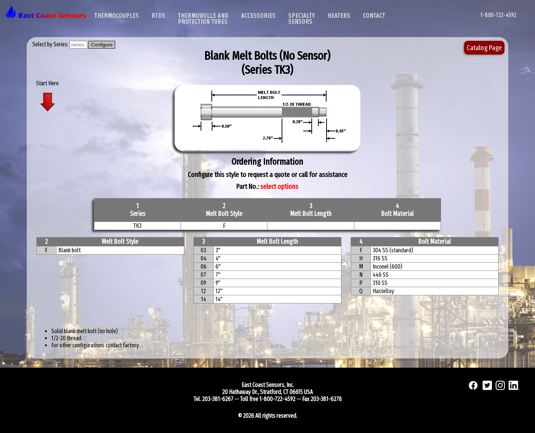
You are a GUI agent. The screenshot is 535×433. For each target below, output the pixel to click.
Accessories (258, 15)
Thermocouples (116, 15)
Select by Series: (50, 44)
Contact (374, 15)
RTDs (158, 15)
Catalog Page (484, 47)
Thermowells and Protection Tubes (203, 18)
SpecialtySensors (301, 18)
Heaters (339, 15)
